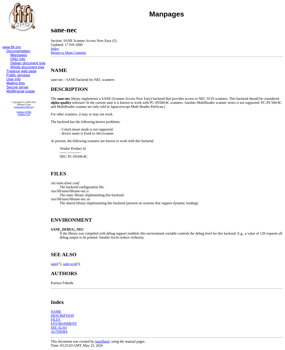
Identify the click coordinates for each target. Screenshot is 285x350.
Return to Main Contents (68, 53)
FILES (55, 319)
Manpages (18, 55)
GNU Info (17, 59)
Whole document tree (27, 67)
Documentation (18, 51)
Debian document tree (27, 63)
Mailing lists (15, 83)
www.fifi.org (11, 47)
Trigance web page (21, 71)
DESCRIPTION (62, 315)
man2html (102, 341)
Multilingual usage (20, 91)
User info (13, 79)
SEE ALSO (59, 328)
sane (54, 264)
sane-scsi (69, 264)
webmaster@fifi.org (23, 107)
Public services (18, 75)
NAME (56, 311)
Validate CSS (24, 114)
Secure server (17, 87)
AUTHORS (59, 332)
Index (55, 49)
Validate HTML (24, 112)
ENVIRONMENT (64, 323)
